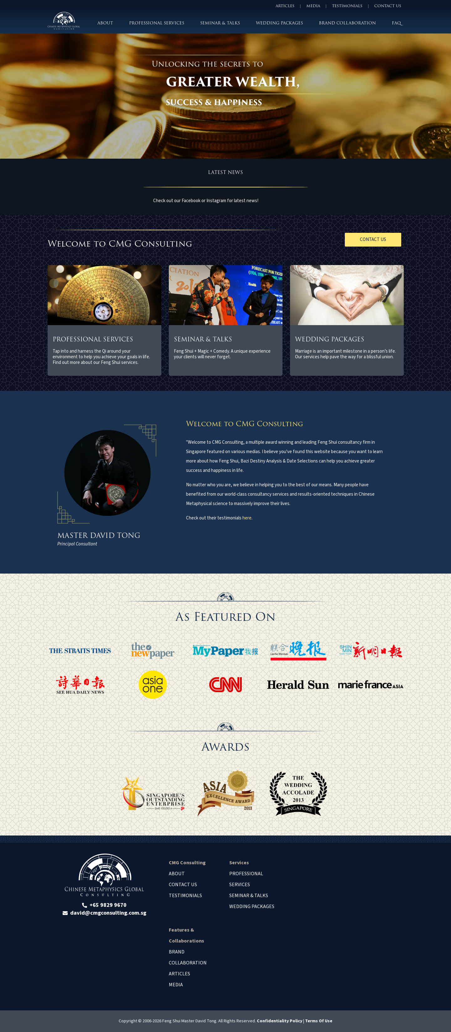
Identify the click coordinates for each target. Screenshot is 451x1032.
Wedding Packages (251, 906)
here (246, 518)
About (177, 873)
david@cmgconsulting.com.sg (108, 913)
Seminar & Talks (248, 895)
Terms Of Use (318, 1021)
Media (176, 984)
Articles (179, 973)
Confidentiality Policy (279, 1021)
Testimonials (185, 895)
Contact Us (183, 884)
